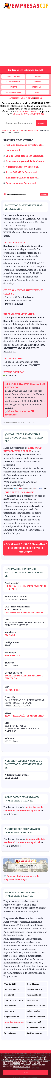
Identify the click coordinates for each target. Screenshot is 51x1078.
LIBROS (38, 98)
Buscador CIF (8, 130)
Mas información (21, 1066)
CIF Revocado (13, 150)
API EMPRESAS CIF (18, 98)
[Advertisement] (25, 38)
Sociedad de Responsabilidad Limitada (24, 677)
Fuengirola (32, 130)
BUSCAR (41, 123)
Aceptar (25, 1072)
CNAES (31, 98)
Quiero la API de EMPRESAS (28, 114)
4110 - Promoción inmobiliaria (24, 715)
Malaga (21, 130)
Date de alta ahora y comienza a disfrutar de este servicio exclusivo (25, 547)
